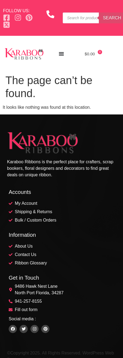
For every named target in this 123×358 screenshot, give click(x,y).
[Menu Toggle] (61, 53)
